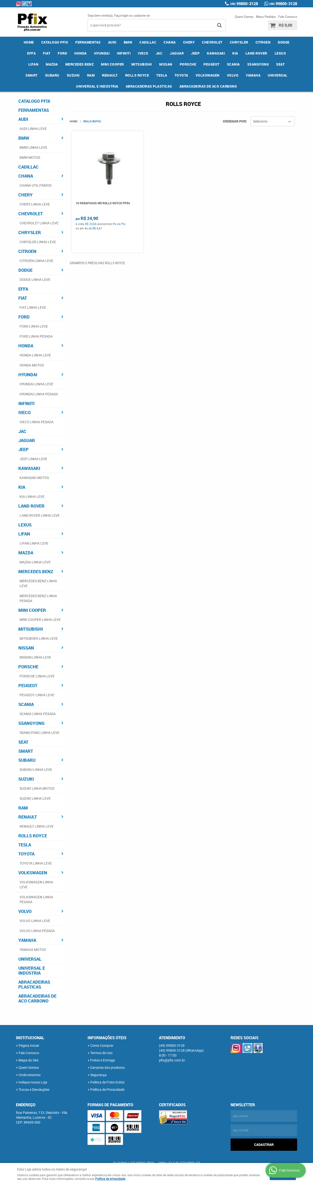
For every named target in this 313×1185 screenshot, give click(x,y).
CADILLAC (147, 42)
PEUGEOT (211, 64)
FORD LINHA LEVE (34, 326)
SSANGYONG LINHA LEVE (39, 732)
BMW (128, 42)
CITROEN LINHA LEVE (36, 260)
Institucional (30, 1037)
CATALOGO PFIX (54, 42)
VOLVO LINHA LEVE (35, 920)
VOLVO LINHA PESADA (37, 930)
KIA (235, 53)
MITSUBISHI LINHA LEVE (39, 638)
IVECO (143, 53)
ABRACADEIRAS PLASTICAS (149, 86)
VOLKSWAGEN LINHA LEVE (36, 884)
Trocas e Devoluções (34, 1089)
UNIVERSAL (278, 75)
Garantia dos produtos (107, 1067)
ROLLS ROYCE (137, 75)
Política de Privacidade (107, 1089)
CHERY (189, 42)
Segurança (98, 1074)
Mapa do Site (28, 1060)
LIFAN (33, 64)
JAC (159, 53)
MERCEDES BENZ (79, 64)
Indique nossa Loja (33, 1082)
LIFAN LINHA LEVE (34, 543)
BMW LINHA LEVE (33, 147)
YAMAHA (253, 75)
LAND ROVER (256, 53)
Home (29, 42)
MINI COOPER (112, 64)
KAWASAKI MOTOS (34, 477)
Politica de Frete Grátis (107, 1082)
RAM (91, 75)
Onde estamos (30, 1074)
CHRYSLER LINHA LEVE (38, 241)
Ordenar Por (234, 121)
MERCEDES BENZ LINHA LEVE (38, 583)
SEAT (280, 64)
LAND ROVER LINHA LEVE (40, 515)
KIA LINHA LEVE (32, 496)
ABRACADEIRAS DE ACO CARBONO (208, 86)
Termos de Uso (101, 1052)
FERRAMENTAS (88, 42)
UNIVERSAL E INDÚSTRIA (97, 86)
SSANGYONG (258, 64)
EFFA (31, 53)
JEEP (195, 53)
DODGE (284, 42)
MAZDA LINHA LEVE (35, 562)
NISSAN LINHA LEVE (35, 657)
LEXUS (280, 53)
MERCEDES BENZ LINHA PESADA (38, 598)
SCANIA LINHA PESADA (38, 713)
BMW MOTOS (30, 157)
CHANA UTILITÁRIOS (35, 185)
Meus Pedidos (266, 16)
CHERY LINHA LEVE (35, 204)
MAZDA (52, 64)
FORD (62, 53)
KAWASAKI (216, 53)
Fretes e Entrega (102, 1060)
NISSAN (165, 64)
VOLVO (233, 75)
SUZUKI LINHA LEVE (35, 798)
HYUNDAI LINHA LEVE (36, 384)
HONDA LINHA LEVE (35, 355)
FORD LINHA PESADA (36, 336)
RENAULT (110, 75)
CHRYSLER (239, 42)
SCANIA (233, 64)
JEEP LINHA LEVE (33, 458)
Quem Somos (244, 16)
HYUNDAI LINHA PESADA (39, 394)
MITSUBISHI (141, 64)
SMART (31, 75)
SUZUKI (73, 75)
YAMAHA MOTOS (33, 949)
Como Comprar (101, 1045)
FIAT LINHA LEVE (33, 307)
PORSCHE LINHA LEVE (37, 676)
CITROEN (263, 42)
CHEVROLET (212, 42)
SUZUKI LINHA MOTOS (37, 788)
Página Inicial (29, 1045)
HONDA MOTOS (32, 365)
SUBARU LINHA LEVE (36, 769)
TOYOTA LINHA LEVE (36, 863)
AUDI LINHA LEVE (33, 128)
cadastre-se (141, 15)
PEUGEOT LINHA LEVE (37, 695)
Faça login (121, 15)
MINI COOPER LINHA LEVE (40, 619)
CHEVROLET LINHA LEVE (39, 223)
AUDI (112, 42)
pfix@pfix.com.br (172, 1060)
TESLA (161, 75)
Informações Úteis (107, 1037)
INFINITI (124, 53)
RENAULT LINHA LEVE (37, 826)
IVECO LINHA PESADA (37, 422)
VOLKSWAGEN (208, 75)
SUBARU (52, 75)
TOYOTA (181, 75)
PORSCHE (188, 64)
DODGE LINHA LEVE (35, 279)
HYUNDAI (102, 53)
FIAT (46, 53)
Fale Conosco (287, 16)
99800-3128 (244, 3)
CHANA (170, 42)
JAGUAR (177, 53)
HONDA (80, 53)
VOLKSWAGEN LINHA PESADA (36, 899)
